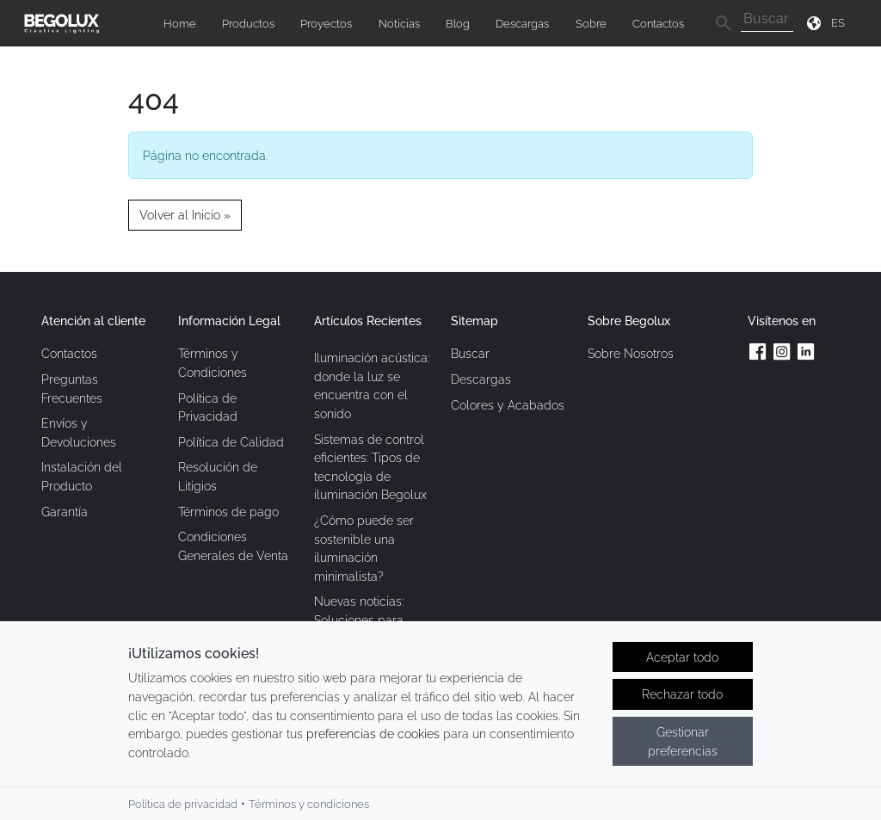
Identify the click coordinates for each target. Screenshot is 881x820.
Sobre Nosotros (631, 353)
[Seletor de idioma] (840, 22)
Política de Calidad (231, 442)
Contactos (658, 23)
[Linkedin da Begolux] (806, 351)
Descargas (522, 23)
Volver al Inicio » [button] (185, 214)
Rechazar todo (682, 694)
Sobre (591, 23)
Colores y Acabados (507, 405)
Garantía (64, 511)
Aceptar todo (682, 657)
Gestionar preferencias (683, 741)
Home (179, 23)
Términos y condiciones (309, 804)
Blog (458, 23)
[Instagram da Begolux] (782, 351)
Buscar (470, 353)
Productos (248, 23)
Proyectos (326, 23)
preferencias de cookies (373, 733)
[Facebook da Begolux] (758, 351)
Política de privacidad (182, 804)
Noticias (399, 23)
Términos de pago (228, 511)
